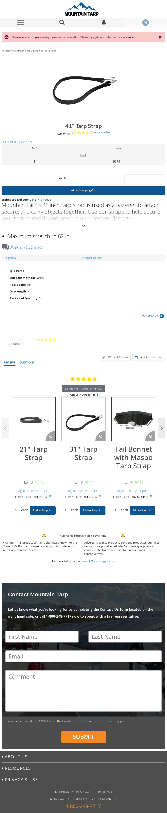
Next (161, 428)
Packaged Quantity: (24, 298)
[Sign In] (104, 22)
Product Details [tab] (92, 258)
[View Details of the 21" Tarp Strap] (33, 419)
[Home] (83, 9)
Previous (5, 428)
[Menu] (21, 22)
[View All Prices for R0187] (151, 496)
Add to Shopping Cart (83, 190)
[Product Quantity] (144, 178)
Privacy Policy (80, 721)
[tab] (83, 284)
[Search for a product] (62, 22)
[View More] (83, 225)
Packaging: (18, 285)
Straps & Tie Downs (27, 50)
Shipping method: (22, 278)
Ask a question (28, 247)
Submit (83, 736)
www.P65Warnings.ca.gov (98, 561)
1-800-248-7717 (83, 806)
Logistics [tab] (10, 258)
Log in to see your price (17, 142)
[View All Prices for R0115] (49, 496)
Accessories (8, 50)
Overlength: (18, 291)
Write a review (102, 132)
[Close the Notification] (160, 37)
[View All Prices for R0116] (99, 496)
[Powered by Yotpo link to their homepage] (153, 316)
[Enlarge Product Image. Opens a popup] (50, 436)
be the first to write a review (83, 388)
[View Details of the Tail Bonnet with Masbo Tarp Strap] (133, 419)
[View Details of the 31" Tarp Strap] (83, 419)
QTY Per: (16, 271)
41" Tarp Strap (48, 50)
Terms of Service (105, 721)
